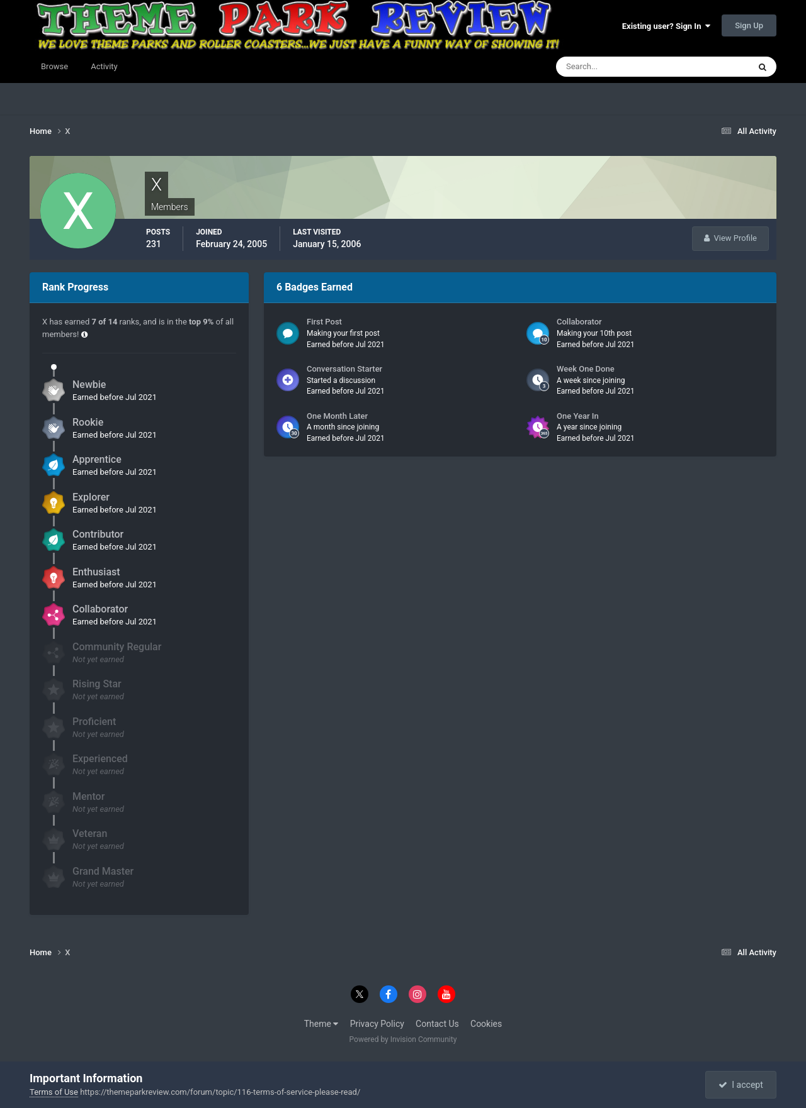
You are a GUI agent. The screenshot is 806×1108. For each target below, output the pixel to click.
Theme (321, 1024)
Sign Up (749, 25)
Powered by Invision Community (403, 1039)
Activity (104, 66)
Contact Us (437, 1024)
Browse (54, 66)
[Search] (614, 67)
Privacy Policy (377, 1024)
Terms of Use (54, 1092)
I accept (740, 1085)
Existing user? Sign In (666, 26)
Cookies (486, 1024)
